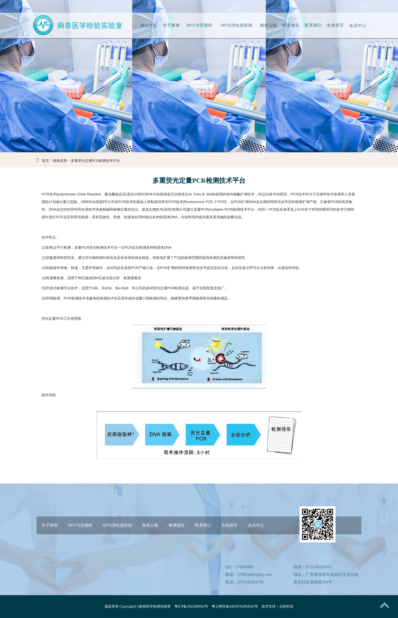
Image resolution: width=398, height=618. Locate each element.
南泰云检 (268, 25)
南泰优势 (60, 161)
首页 (45, 161)
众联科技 (286, 606)
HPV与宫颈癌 (199, 25)
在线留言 (335, 25)
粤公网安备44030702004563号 (235, 606)
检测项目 (291, 25)
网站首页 (149, 25)
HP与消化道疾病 (237, 25)
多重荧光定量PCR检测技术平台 (95, 161)
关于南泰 (171, 25)
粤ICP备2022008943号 (191, 606)
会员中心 (358, 25)
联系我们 (313, 25)
